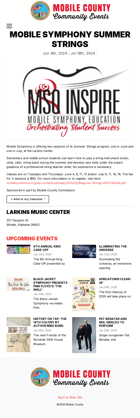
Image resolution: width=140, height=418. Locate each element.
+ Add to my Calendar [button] (27, 199)
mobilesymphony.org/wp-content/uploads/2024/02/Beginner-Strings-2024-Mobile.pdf (66, 183)
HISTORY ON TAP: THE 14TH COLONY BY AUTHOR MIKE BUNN (50, 322)
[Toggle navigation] (9, 25)
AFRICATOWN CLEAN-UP (115, 280)
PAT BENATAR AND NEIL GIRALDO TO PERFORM (113, 322)
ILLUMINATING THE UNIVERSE (113, 248)
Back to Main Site (70, 397)
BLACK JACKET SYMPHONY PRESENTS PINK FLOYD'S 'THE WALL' (50, 284)
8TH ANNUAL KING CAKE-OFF (47, 248)
